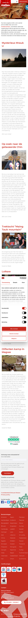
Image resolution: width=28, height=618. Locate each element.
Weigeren (14, 338)
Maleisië (12, 535)
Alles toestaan (14, 328)
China (3, 535)
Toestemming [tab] (6, 282)
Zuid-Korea (22, 556)
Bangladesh (5, 521)
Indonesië (4, 553)
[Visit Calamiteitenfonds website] (19, 566)
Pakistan (22, 515)
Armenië (3, 515)
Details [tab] (15, 282)
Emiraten (4, 541)
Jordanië (13, 518)
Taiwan (21, 538)
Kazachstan (13, 521)
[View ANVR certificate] (14, 566)
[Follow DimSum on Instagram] (11, 499)
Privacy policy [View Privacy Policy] (18, 612)
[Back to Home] (5, 3)
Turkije (21, 547)
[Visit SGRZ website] (9, 566)
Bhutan (3, 524)
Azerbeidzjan (5, 518)
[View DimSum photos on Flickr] (5, 499)
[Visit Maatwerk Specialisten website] (4, 578)
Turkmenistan (23, 550)
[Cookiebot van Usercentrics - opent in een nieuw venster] (20, 278)
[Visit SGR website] (3, 566)
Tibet (20, 544)
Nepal (12, 550)
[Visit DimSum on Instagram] (3, 608)
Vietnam (21, 553)
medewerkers (5, 26)
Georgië (3, 547)
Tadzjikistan (23, 535)
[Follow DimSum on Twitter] (8, 499)
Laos (11, 530)
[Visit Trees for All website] (3, 572)
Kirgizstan (13, 524)
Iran (2, 556)
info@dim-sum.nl (7, 595)
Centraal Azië (3, 531)
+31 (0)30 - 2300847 (11, 600)
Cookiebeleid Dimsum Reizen (10, 490)
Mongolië (13, 544)
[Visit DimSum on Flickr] (6, 608)
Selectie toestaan (14, 333)
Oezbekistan (14, 553)
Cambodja (4, 527)
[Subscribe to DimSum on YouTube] (14, 499)
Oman (12, 556)
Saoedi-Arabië (21, 528)
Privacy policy (5, 492)
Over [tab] (23, 282)
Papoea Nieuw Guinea (21, 521)
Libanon (12, 533)
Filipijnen (4, 544)
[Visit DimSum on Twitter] (8, 608)
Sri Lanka (22, 533)
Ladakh (12, 527)
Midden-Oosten (12, 540)
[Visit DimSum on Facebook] (2, 499)
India (2, 550)
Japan (12, 515)
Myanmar (13, 547)
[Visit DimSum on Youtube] (5, 608)
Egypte (3, 538)
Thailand (22, 541)
